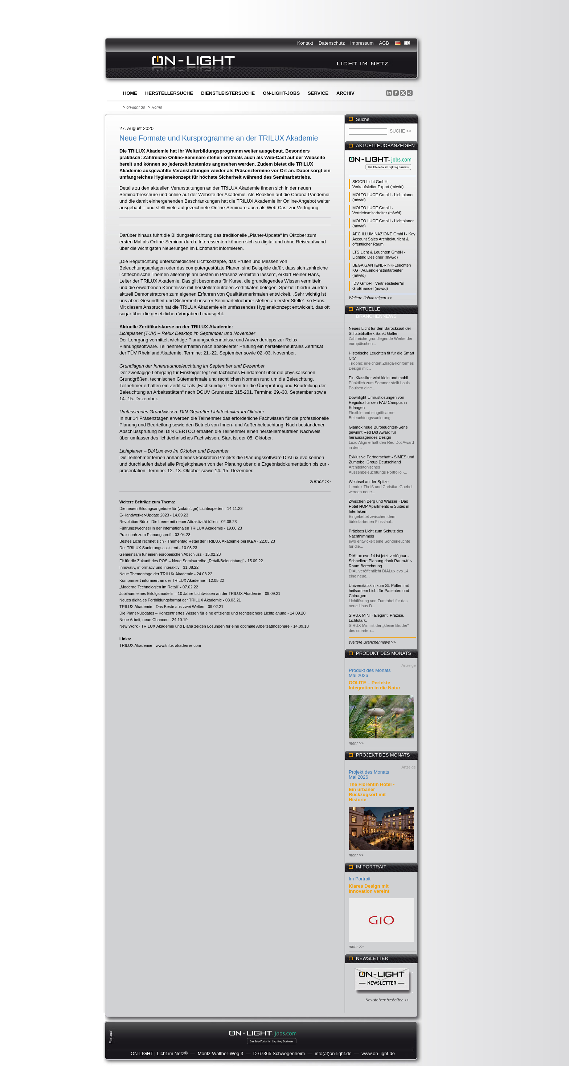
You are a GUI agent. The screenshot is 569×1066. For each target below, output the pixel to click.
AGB (384, 43)
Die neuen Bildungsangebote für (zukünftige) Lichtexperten (171, 508)
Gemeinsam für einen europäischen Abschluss (160, 554)
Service (318, 93)
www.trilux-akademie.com (178, 645)
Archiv (345, 93)
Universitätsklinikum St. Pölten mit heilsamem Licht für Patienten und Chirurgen (379, 590)
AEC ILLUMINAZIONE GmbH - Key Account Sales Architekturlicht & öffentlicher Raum (384, 239)
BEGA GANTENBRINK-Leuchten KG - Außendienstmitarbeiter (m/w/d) (381, 270)
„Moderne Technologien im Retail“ (149, 587)
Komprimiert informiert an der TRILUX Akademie (162, 580)
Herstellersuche (169, 93)
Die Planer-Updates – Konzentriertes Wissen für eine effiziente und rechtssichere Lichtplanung (202, 613)
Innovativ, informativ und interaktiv (149, 567)
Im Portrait (360, 878)
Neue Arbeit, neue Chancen (143, 619)
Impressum (361, 43)
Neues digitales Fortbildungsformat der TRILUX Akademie (170, 600)
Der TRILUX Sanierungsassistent (148, 548)
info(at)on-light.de (333, 1053)
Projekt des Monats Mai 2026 (369, 774)
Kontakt (305, 43)
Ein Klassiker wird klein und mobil (378, 378)
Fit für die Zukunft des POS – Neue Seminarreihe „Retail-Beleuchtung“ (181, 561)
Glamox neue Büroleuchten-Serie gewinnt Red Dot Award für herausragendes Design (378, 432)
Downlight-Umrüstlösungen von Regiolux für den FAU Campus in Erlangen (378, 402)
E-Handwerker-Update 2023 (144, 515)
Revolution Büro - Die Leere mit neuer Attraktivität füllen (168, 521)
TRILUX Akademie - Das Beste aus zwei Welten (161, 606)
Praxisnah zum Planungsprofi (145, 534)
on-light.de (135, 107)
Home (130, 93)
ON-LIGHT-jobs (281, 93)
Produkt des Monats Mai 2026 (370, 673)
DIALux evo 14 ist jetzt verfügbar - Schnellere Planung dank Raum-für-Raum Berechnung (380, 561)
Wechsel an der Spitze (369, 481)
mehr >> (356, 743)
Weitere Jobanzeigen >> (370, 298)
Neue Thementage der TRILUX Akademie (156, 574)
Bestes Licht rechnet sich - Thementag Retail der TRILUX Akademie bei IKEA (187, 541)
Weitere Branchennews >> (372, 642)
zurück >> (320, 481)
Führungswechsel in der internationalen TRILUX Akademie (171, 528)
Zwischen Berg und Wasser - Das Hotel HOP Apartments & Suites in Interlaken (379, 506)
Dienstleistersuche (228, 93)
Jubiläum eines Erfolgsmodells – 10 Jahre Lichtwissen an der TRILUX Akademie (190, 593)
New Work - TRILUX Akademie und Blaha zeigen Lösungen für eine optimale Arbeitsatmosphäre (204, 626)
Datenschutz (332, 43)
